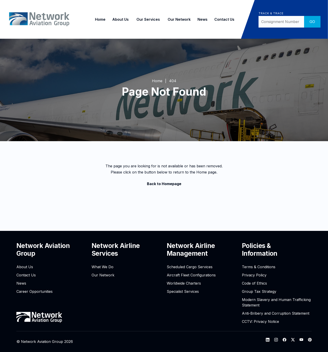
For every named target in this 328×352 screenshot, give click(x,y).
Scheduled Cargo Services (190, 267)
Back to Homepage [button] (164, 183)
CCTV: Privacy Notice (260, 321)
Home (98, 19)
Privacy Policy (254, 275)
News (201, 19)
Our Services (146, 19)
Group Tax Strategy (259, 291)
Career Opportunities (34, 291)
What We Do (102, 267)
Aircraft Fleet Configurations (191, 275)
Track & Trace (269, 13)
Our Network (177, 19)
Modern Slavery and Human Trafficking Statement (276, 302)
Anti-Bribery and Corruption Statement (275, 313)
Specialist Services (183, 291)
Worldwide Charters (184, 283)
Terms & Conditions (258, 267)
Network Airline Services (116, 249)
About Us (119, 19)
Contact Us (223, 19)
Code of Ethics (254, 283)
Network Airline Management (191, 249)
